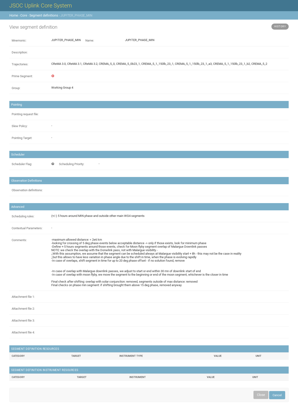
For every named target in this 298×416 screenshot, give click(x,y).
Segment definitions (43, 15)
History (280, 26)
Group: (16, 88)
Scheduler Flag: (22, 164)
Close (261, 395)
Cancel (277, 395)
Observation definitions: (27, 190)
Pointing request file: (25, 114)
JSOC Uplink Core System (40, 5)
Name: (89, 40)
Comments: (19, 240)
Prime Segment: (22, 76)
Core (23, 15)
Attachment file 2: (23, 308)
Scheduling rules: (23, 216)
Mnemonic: (19, 40)
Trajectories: (20, 64)
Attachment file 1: (23, 296)
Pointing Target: (22, 138)
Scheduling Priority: (71, 164)
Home (13, 15)
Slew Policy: (20, 126)
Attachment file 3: (23, 320)
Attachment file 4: (23, 332)
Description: (20, 52)
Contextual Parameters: (27, 228)
